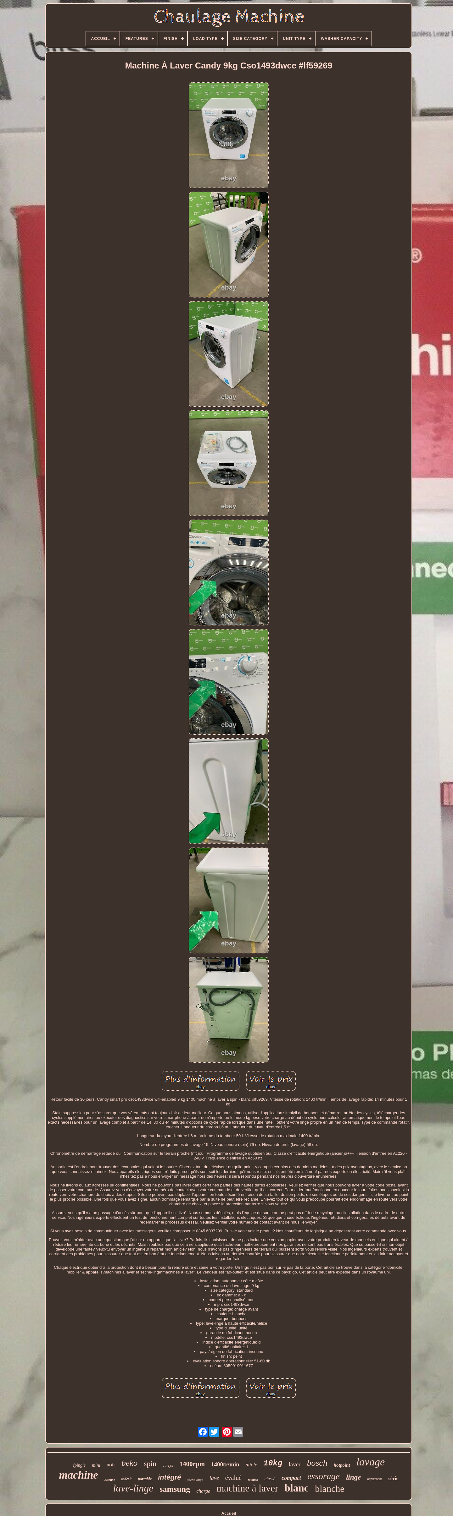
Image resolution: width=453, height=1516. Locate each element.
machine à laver (247, 1488)
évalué (233, 1477)
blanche (329, 1488)
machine (78, 1475)
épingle (79, 1465)
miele (251, 1465)
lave (214, 1478)
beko (129, 1463)
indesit (126, 1479)
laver (294, 1464)
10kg (272, 1463)
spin (150, 1463)
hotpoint (342, 1465)
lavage (370, 1462)
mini (96, 1465)
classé (270, 1478)
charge (203, 1491)
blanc (296, 1488)
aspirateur (374, 1479)
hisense (109, 1479)
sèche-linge (195, 1479)
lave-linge (133, 1488)
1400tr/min (225, 1464)
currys (168, 1465)
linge (353, 1477)
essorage (323, 1476)
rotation (253, 1479)
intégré (169, 1477)
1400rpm (192, 1464)
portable (145, 1478)
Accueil (228, 1513)
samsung (174, 1489)
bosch (317, 1463)
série (394, 1478)
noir (111, 1465)
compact (291, 1478)
